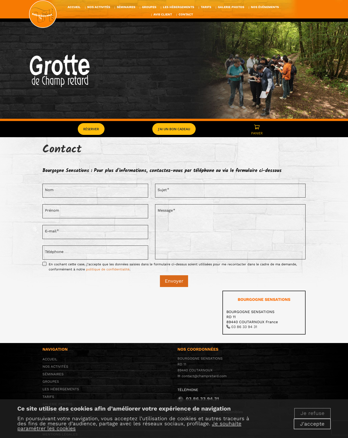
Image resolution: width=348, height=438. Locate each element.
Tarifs (48, 397)
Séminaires (53, 374)
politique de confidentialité (107, 269)
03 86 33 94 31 (244, 327)
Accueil (49, 359)
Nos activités (55, 366)
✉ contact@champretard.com (202, 376)
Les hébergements (60, 389)
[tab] (264, 312)
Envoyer (174, 281)
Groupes (50, 381)
